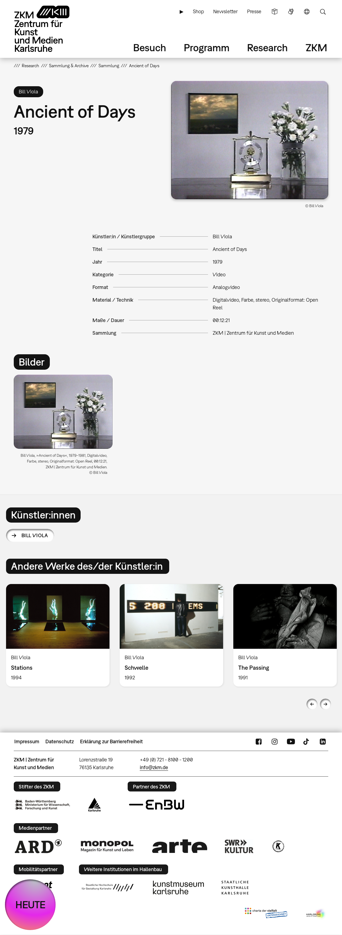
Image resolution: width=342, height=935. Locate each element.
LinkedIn (322, 741)
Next (325, 704)
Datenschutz (59, 741)
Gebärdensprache (290, 11)
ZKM (316, 47)
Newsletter (225, 11)
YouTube (290, 741)
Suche (322, 11)
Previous (312, 704)
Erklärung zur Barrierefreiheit (111, 741)
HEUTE (30, 904)
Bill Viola (34, 535)
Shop (198, 11)
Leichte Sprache (274, 11)
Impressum (26, 741)
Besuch (149, 47)
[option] (65, 427)
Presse (254, 11)
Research (267, 47)
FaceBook (258, 741)
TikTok (306, 741)
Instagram (274, 741)
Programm (206, 47)
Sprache (306, 11)
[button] (250, 140)
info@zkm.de (154, 767)
